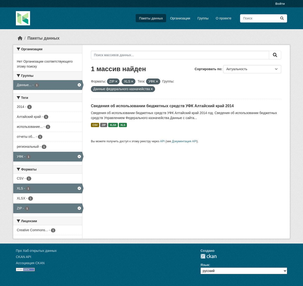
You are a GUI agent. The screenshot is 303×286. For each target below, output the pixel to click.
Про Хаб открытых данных (36, 251)
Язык (205, 265)
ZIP (104, 125)
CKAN (209, 256)
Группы (203, 18)
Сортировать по (208, 69)
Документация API (184, 141)
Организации (180, 18)
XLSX (113, 125)
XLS (122, 125)
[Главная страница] (20, 38)
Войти (280, 3)
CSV (95, 125)
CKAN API (23, 257)
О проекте (224, 18)
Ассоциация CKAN (30, 263)
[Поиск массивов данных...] (263, 18)
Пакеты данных (151, 18)
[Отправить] (282, 18)
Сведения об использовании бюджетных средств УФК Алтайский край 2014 (162, 106)
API (162, 141)
